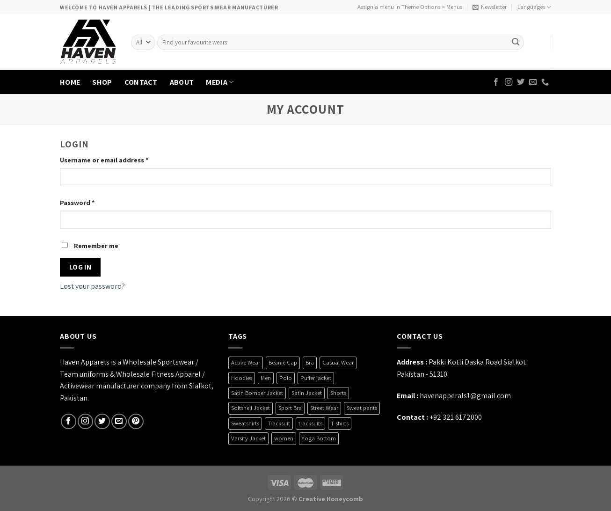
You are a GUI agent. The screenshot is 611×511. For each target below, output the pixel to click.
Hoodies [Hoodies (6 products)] (241, 378)
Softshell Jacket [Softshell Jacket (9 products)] (250, 408)
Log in (80, 266)
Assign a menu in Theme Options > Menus (409, 7)
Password (77, 202)
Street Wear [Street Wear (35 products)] (324, 408)
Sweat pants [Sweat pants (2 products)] (362, 408)
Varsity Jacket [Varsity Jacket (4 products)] (248, 438)
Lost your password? (92, 286)
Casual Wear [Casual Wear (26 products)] (338, 362)
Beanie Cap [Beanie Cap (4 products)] (283, 362)
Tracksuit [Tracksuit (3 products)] (279, 423)
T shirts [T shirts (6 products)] (340, 423)
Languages (534, 7)
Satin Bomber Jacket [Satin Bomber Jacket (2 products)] (257, 393)
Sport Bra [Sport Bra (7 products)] (290, 408)
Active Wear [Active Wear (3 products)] (245, 362)
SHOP (102, 82)
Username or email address (104, 159)
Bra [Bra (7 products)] (310, 362)
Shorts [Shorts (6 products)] (338, 393)
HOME (70, 82)
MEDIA (219, 82)
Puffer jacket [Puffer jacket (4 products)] (315, 378)
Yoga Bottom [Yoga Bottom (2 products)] (319, 438)
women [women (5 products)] (283, 438)
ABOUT (182, 82)
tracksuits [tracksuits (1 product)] (310, 423)
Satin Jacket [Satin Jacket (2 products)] (306, 393)
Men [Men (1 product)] (266, 378)
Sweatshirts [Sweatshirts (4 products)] (245, 423)
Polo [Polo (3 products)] (285, 378)
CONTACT (141, 82)
